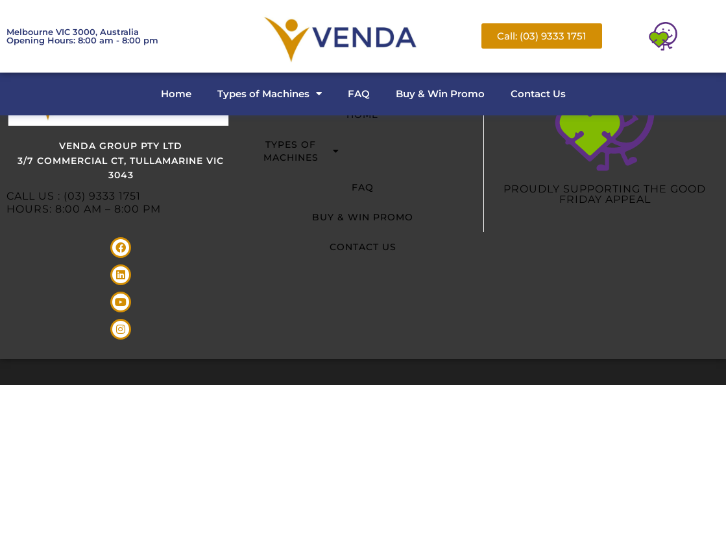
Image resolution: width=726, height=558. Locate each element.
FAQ (359, 93)
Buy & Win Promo (440, 93)
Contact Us (538, 93)
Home (176, 93)
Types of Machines (269, 93)
